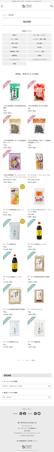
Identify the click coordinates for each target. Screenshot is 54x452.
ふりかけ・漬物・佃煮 (39, 39)
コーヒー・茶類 (39, 51)
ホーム (4, 15)
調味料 (14, 35)
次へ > (28, 360)
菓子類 (39, 47)
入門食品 (14, 47)
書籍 (14, 64)
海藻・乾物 (14, 43)
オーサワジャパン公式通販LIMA (27, 428)
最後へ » (34, 360)
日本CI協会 (27, 430)
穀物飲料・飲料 (14, 51)
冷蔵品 (39, 55)
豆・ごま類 (14, 39)
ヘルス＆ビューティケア (39, 59)
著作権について (32, 441)
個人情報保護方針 (22, 441)
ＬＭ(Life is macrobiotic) (27, 435)
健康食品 (14, 55)
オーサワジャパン (27, 426)
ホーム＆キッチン (14, 59)
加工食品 (39, 43)
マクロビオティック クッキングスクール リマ (27, 433)
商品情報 (11, 15)
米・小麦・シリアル (39, 35)
